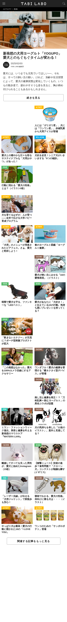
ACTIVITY (39, 107)
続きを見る (33, 97)
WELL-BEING (40, 137)
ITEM (4, 410)
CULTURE (39, 257)
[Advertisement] (33, 583)
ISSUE (5, 167)
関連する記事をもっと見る (33, 541)
